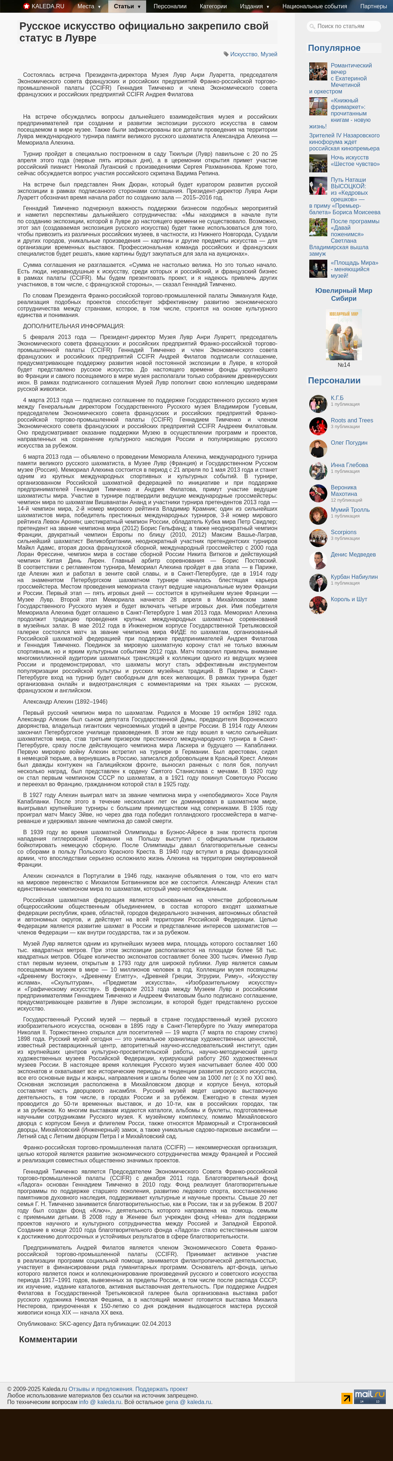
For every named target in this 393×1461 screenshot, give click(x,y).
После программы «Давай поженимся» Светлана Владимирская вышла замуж (344, 237)
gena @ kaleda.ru (188, 1402)
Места (87, 6)
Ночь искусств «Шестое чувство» (355, 160)
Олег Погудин (349, 443)
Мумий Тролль (350, 510)
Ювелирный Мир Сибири (343, 294)
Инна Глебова (349, 465)
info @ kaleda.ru (100, 1402)
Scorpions (344, 532)
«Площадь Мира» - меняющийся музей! (355, 269)
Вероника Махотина (344, 490)
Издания (252, 6)
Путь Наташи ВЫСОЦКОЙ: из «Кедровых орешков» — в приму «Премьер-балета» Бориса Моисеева (345, 196)
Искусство (243, 54)
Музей (269, 54)
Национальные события (315, 6)
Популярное (334, 48)
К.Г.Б (337, 398)
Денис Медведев (353, 554)
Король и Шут (349, 599)
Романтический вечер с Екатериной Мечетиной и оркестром (340, 78)
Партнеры (373, 6)
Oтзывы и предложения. (101, 1389)
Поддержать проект (161, 1389)
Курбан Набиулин (354, 577)
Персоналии (170, 6)
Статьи (125, 6)
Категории (213, 6)
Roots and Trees (352, 420)
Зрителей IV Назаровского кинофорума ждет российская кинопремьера (344, 141)
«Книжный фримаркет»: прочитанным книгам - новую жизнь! (340, 113)
